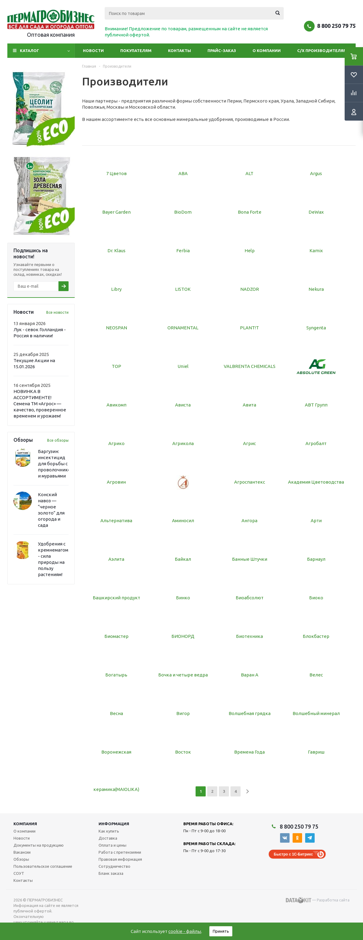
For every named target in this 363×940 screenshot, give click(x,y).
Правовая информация (120, 859)
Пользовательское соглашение (42, 866)
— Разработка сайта (318, 900)
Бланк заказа (111, 873)
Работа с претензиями (120, 852)
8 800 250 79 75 (336, 25)
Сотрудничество (114, 866)
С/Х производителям (322, 50)
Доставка (108, 838)
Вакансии (22, 852)
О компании (267, 50)
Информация (114, 824)
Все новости (57, 312)
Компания (25, 824)
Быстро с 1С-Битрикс (293, 854)
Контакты (179, 50)
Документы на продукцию (38, 845)
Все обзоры (58, 440)
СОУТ (18, 873)
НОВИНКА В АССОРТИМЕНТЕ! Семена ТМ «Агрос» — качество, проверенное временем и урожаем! (39, 403)
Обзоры (21, 859)
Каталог (29, 50)
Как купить (109, 831)
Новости (93, 50)
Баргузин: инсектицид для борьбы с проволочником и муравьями (56, 463)
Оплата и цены (112, 845)
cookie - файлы (184, 931)
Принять (221, 931)
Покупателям (136, 50)
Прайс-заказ (222, 50)
